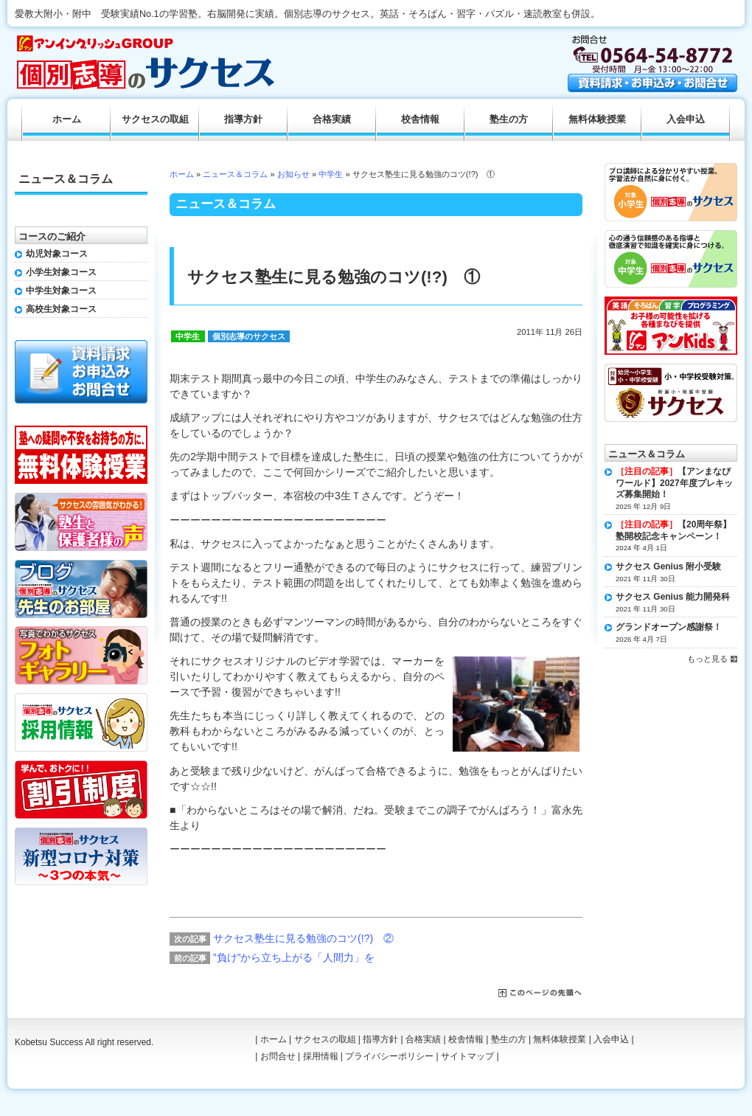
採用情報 (320, 1056)
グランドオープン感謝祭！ (669, 627)
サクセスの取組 (155, 119)
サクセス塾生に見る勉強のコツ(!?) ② (303, 938)
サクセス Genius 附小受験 (668, 566)
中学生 (330, 174)
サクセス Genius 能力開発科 (673, 597)
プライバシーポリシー (389, 1056)
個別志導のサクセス (248, 336)
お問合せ (278, 1056)
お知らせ (293, 174)
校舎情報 (420, 119)
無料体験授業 (597, 119)
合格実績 (332, 119)
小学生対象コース (61, 272)
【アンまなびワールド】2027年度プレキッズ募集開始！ (674, 482)
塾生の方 (509, 119)
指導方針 (243, 119)
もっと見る (707, 658)
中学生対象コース (61, 290)
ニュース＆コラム (235, 174)
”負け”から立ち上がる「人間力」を (294, 957)
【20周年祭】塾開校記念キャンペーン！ (673, 530)
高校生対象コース (61, 309)
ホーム (182, 174)
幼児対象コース (57, 254)
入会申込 (685, 119)
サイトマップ (467, 1056)
